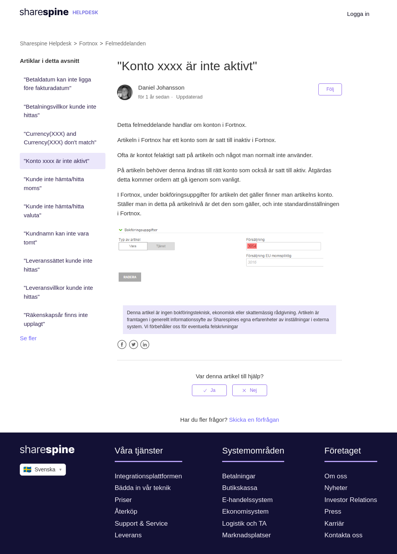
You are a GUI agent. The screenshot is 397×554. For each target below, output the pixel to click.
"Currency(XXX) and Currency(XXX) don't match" (60, 138)
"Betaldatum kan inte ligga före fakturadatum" (57, 84)
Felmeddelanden (125, 43)
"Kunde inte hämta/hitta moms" (54, 183)
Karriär (334, 523)
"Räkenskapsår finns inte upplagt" (56, 319)
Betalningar (238, 476)
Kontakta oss (343, 535)
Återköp (126, 511)
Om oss (336, 476)
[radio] (209, 390)
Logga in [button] (358, 13)
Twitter (133, 345)
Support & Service (141, 523)
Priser (123, 500)
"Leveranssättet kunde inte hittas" (58, 265)
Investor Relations (351, 500)
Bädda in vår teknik (143, 488)
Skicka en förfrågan (254, 419)
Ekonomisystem (245, 511)
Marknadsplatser (246, 535)
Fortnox (88, 43)
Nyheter (336, 488)
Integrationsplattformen (148, 476)
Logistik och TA (244, 523)
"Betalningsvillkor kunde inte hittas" (60, 111)
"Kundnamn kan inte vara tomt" (56, 238)
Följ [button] (330, 89)
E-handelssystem (247, 500)
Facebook (122, 345)
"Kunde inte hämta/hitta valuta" (54, 210)
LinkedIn (145, 345)
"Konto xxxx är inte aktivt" (56, 161)
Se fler (28, 338)
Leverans (128, 535)
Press (333, 511)
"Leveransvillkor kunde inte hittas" (58, 292)
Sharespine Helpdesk (45, 43)
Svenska (42, 470)
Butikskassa (239, 488)
